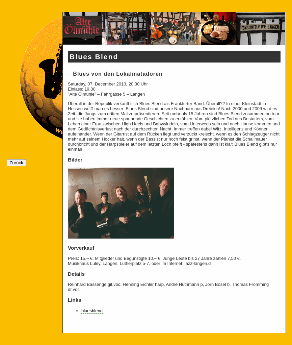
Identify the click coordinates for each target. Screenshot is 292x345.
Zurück (16, 162)
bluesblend (92, 310)
